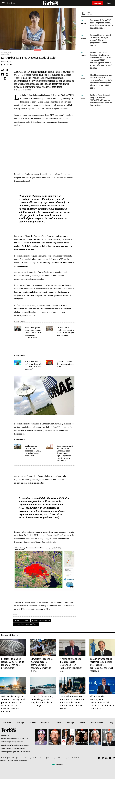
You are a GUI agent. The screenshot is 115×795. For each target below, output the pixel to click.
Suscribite (97, 3)
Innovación (6, 723)
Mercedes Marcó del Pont (26, 624)
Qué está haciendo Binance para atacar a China (65, 364)
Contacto (20, 758)
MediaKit (4, 758)
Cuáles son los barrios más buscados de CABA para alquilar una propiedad (33, 451)
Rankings (70, 723)
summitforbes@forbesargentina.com (18, 745)
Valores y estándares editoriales (35, 758)
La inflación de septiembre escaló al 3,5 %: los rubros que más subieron (65, 331)
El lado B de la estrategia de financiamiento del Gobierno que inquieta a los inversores (102, 702)
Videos (82, 723)
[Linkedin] (114, 758)
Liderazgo (20, 723)
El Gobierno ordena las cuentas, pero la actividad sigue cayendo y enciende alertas (42, 665)
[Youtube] (110, 758)
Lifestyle (57, 723)
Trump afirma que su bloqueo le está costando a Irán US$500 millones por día (71, 665)
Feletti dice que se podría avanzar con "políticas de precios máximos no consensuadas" (33, 332)
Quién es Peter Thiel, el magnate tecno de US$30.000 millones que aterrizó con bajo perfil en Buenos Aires (101, 100)
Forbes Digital (6, 62)
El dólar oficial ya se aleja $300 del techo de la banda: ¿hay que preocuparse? (12, 663)
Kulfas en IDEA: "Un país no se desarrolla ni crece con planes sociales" (33, 365)
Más (100, 13)
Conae (25, 620)
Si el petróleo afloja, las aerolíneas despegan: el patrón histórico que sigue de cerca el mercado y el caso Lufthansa (13, 704)
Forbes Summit (97, 723)
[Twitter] (103, 758)
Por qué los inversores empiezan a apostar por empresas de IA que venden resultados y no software (72, 702)
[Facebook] (99, 758)
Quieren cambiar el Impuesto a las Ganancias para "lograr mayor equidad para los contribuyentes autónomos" (65, 453)
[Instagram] (106, 758)
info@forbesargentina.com (15, 742)
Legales (67, 758)
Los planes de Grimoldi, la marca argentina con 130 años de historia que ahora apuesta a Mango (101, 24)
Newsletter (11, 758)
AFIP (17, 620)
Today (110, 723)
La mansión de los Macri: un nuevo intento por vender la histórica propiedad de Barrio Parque (100, 40)
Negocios (45, 723)
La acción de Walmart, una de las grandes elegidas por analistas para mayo (42, 701)
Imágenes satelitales (41, 620)
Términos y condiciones (55, 758)
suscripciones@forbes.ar (17, 748)
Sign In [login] (109, 3)
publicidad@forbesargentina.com (18, 738)
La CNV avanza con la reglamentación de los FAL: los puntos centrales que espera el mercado (101, 665)
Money (32, 723)
